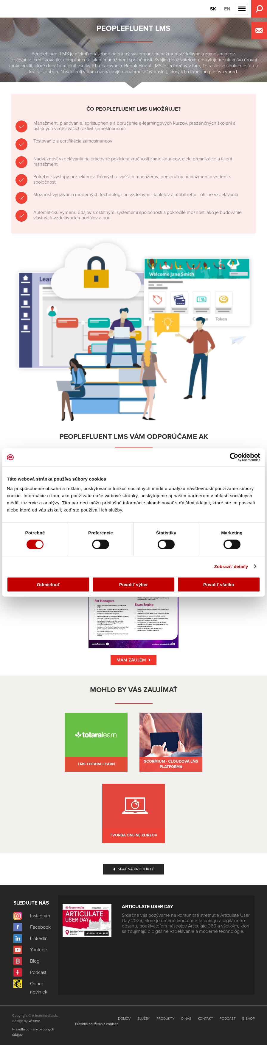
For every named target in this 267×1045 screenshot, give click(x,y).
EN (227, 9)
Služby (143, 1019)
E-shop (248, 1019)
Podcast (228, 1019)
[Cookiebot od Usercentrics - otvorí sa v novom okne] (234, 457)
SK (213, 9)
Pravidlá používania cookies (97, 1024)
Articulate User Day (147, 906)
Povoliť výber (133, 584)
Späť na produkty (136, 869)
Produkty (9, 91)
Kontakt (205, 1019)
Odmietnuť (48, 584)
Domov (124, 1019)
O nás (186, 1019)
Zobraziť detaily (231, 566)
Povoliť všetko (218, 584)
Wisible (34, 1021)
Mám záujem (131, 660)
